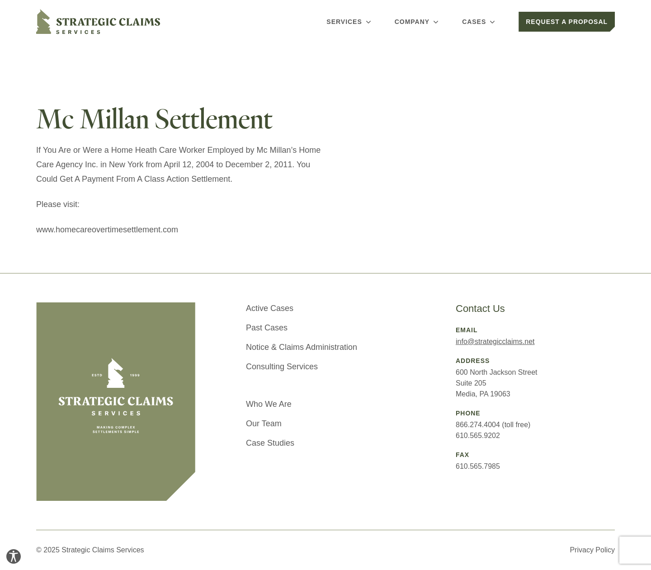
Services (349, 21)
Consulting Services (282, 366)
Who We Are (269, 404)
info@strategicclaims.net (495, 341)
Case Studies (270, 443)
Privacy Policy (592, 550)
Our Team (264, 423)
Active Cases (269, 308)
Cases (479, 21)
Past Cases (267, 327)
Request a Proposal (567, 21)
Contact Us (480, 308)
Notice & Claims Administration (301, 347)
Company (417, 21)
